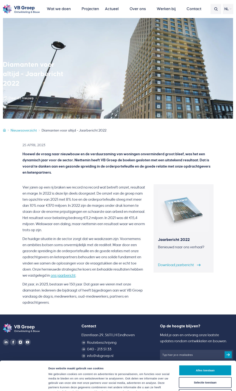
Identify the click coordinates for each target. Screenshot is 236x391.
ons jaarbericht (63, 275)
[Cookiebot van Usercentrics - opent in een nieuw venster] (24, 384)
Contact (88, 326)
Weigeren (205, 366)
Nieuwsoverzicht (24, 130)
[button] (61, 9)
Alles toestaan (205, 342)
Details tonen (199, 383)
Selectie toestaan (205, 354)
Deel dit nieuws (21, 98)
